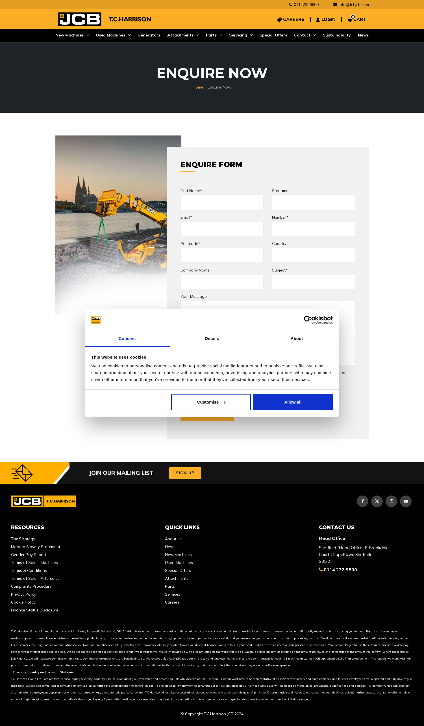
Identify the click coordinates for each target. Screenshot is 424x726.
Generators (149, 35)
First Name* (191, 190)
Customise (211, 402)
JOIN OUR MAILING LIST (121, 472)
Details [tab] (212, 338)
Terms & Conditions (29, 570)
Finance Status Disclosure (34, 610)
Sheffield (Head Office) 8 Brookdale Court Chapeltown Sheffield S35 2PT (354, 554)
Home (198, 87)
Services (172, 594)
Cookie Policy (23, 602)
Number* (280, 217)
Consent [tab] (127, 338)
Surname (280, 190)
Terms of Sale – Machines (34, 562)
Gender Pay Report (28, 554)
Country (279, 243)
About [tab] (297, 338)
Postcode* (190, 243)
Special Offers (273, 35)
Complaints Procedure (31, 586)
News (363, 35)
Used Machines (110, 35)
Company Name (195, 270)
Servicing (238, 35)
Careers (172, 602)
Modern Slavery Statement (35, 546)
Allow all (293, 402)
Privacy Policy (23, 594)
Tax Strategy (23, 538)
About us (173, 538)
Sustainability (337, 35)
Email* (186, 217)
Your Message (194, 296)
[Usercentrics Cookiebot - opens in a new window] (308, 320)
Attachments (180, 35)
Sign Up (185, 472)
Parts (211, 35)
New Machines (69, 35)
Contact (302, 35)
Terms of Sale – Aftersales (35, 578)
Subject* (280, 270)
